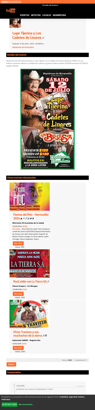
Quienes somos (74, 384)
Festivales (47, 387)
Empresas (86, 384)
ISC (66, 384)
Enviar (18, 373)
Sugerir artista (10, 384)
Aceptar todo (9, 404)
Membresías (71, 7)
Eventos (37, 7)
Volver (12, 283)
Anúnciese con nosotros (53, 384)
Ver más (55, 209)
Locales (59, 7)
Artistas (48, 7)
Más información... (26, 404)
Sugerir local (22, 384)
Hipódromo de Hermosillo (59, 35)
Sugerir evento (36, 384)
